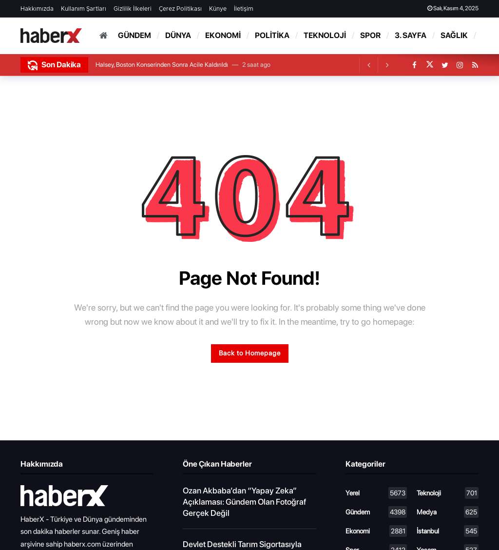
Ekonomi (376, 531)
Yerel (376, 493)
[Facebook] (414, 65)
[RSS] (475, 65)
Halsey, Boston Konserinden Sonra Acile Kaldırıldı (162, 64)
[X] (429, 65)
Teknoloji (448, 493)
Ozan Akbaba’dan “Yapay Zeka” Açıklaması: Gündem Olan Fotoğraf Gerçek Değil (245, 502)
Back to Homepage (250, 353)
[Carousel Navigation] (377, 65)
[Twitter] (445, 65)
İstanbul (448, 531)
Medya (448, 512)
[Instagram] (460, 65)
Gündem (376, 512)
